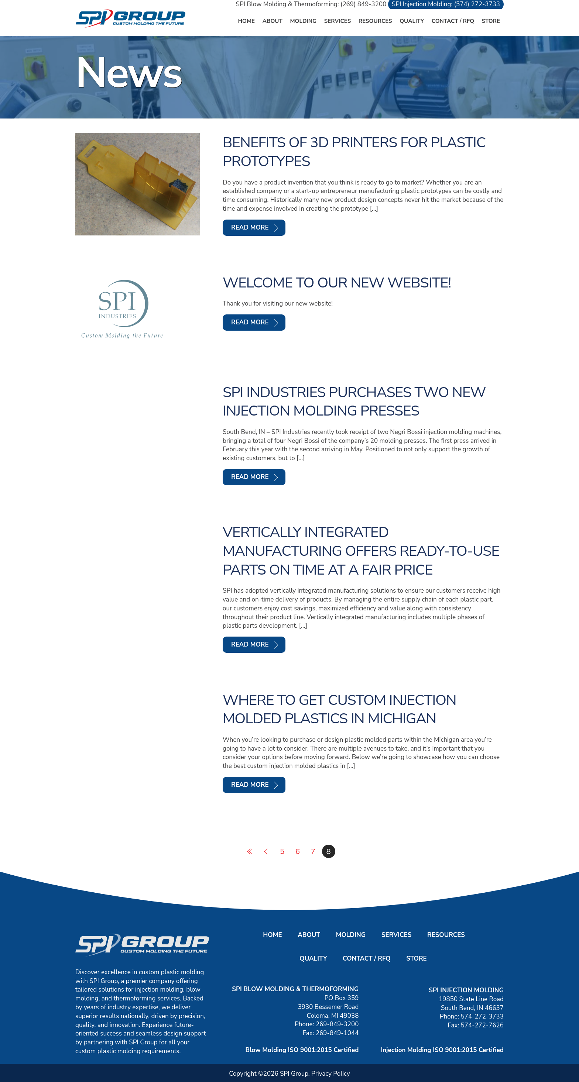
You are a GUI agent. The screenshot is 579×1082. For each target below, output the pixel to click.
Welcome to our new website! (337, 283)
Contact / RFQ (453, 21)
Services (337, 21)
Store (491, 21)
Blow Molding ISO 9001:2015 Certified (302, 1050)
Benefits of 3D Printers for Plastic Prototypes (354, 151)
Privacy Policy (330, 1073)
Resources (375, 21)
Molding (303, 21)
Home (246, 21)
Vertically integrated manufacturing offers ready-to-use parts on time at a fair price (361, 551)
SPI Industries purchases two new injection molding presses (354, 401)
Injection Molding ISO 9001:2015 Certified (442, 1050)
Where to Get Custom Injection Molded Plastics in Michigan (339, 709)
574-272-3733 (482, 1016)
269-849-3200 (337, 1024)
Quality (412, 21)
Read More (250, 227)
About (272, 21)
